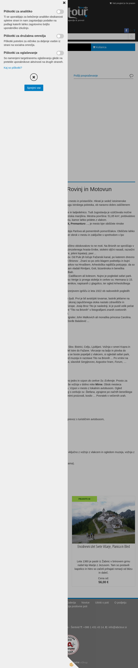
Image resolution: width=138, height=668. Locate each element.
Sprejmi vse (34, 87)
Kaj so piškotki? (13, 67)
